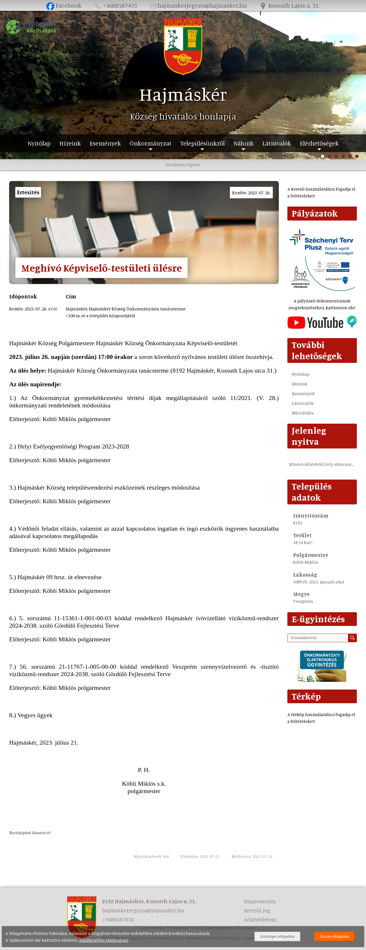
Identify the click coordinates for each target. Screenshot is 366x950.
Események (105, 143)
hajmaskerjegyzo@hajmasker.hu (198, 5)
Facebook (63, 5)
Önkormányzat (151, 143)
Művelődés (303, 413)
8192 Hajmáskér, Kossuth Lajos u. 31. (149, 901)
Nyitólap (39, 143)
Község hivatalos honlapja (183, 116)
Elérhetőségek (319, 143)
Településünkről (202, 143)
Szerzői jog (257, 910)
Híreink (70, 143)
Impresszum (260, 901)
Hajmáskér (183, 94)
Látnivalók (276, 143)
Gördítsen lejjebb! (183, 164)
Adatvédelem (260, 919)
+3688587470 (115, 5)
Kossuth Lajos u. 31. (289, 5)
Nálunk (243, 143)
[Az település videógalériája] (322, 327)
